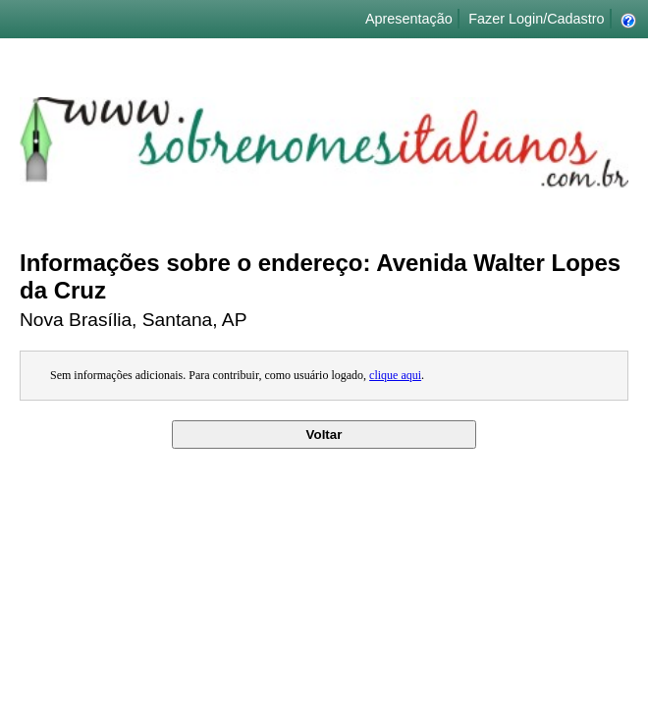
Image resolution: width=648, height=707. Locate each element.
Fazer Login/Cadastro (536, 19)
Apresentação (409, 19)
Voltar (324, 434)
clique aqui (395, 375)
